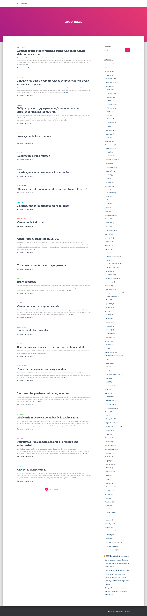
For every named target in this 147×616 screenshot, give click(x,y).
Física (108, 115)
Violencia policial (111, 546)
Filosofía (107, 226)
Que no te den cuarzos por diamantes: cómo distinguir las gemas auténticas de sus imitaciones (117, 563)
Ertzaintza (109, 397)
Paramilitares (111, 512)
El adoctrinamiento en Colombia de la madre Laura (47, 417)
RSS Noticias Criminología (117, 556)
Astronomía (109, 82)
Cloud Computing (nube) (114, 263)
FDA (107, 367)
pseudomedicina (110, 449)
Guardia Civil (110, 400)
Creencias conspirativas (31, 469)
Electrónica (110, 122)
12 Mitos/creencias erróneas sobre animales (43, 172)
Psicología (21, 47)
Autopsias (109, 318)
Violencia (108, 182)
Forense (108, 326)
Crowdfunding (110, 289)
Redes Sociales (111, 267)
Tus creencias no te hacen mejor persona (41, 265)
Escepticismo (21, 186)
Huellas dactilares (111, 296)
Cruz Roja (109, 363)
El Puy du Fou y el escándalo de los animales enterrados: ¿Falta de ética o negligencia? (116, 591)
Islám (107, 475)
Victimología (108, 524)
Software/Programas (112, 278)
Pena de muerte (112, 200)
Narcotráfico (109, 171)
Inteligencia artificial (112, 256)
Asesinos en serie (111, 159)
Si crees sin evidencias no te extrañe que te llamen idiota (51, 347)
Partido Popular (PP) (112, 426)
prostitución (108, 442)
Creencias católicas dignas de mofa (38, 306)
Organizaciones (109, 352)
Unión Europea (110, 386)
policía (107, 393)
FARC (108, 508)
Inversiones (108, 286)
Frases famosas (110, 230)
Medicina (20, 105)
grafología (108, 238)
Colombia (20, 414)
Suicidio (107, 494)
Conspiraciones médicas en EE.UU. (38, 238)
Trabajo (108, 348)
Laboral (107, 300)
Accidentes (108, 64)
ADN (109, 100)
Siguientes (57, 489)
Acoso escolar (110, 531)
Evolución (110, 93)
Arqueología (109, 78)
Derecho (107, 186)
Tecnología (108, 498)
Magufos (20, 278)
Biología (20, 169)
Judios (108, 479)
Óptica (109, 126)
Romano (108, 204)
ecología (109, 89)
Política (107, 412)
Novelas (108, 175)
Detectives (108, 207)
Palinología (110, 108)
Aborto (108, 314)
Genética (109, 97)
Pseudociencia (109, 445)
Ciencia (19, 235)
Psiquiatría (109, 337)
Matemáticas (110, 130)
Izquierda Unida (111, 423)
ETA (107, 516)
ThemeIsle (126, 611)
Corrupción (109, 419)
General (107, 234)
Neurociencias (110, 333)
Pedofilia (108, 344)
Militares (108, 538)
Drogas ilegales (110, 322)
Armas (108, 152)
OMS (107, 370)
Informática (108, 249)
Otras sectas (110, 487)
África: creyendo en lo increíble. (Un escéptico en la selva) (52, 189)
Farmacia (109, 112)
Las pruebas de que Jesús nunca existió (117, 570)
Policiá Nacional (111, 408)
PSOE (108, 434)
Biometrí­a (108, 71)
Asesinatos (109, 156)
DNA (106, 211)
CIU (107, 415)
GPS (107, 252)
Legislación (108, 304)
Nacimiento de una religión (33, 155)
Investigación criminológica (113, 293)
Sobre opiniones (26, 282)
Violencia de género (112, 542)
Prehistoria (108, 438)
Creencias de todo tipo (30, 222)
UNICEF (108, 382)
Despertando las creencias (32, 330)
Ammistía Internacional (113, 355)
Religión (20, 77)
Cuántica (109, 119)
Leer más (25, 64)
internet (108, 260)
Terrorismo (108, 502)
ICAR (107, 468)
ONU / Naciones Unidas (113, 374)
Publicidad (108, 457)
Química (108, 134)
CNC (107, 359)
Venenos (109, 137)
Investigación (110, 167)
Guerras (108, 535)
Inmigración (108, 282)
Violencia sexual (111, 550)
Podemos (109, 430)
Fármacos (108, 222)
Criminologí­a (109, 149)
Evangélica (109, 464)
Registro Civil (111, 193)
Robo (107, 178)
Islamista (108, 520)
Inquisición (109, 471)
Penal (107, 196)
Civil (107, 189)
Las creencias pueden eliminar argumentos (43, 393)
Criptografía (110, 274)
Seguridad (109, 271)
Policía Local (110, 404)
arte (106, 67)
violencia (107, 527)
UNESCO (109, 378)
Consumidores (109, 145)
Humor (19, 152)
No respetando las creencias (34, 136)
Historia (107, 241)
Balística (108, 163)
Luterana (108, 483)
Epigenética (111, 104)
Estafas (107, 219)
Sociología (108, 490)
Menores (107, 341)
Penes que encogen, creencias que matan (41, 369)
